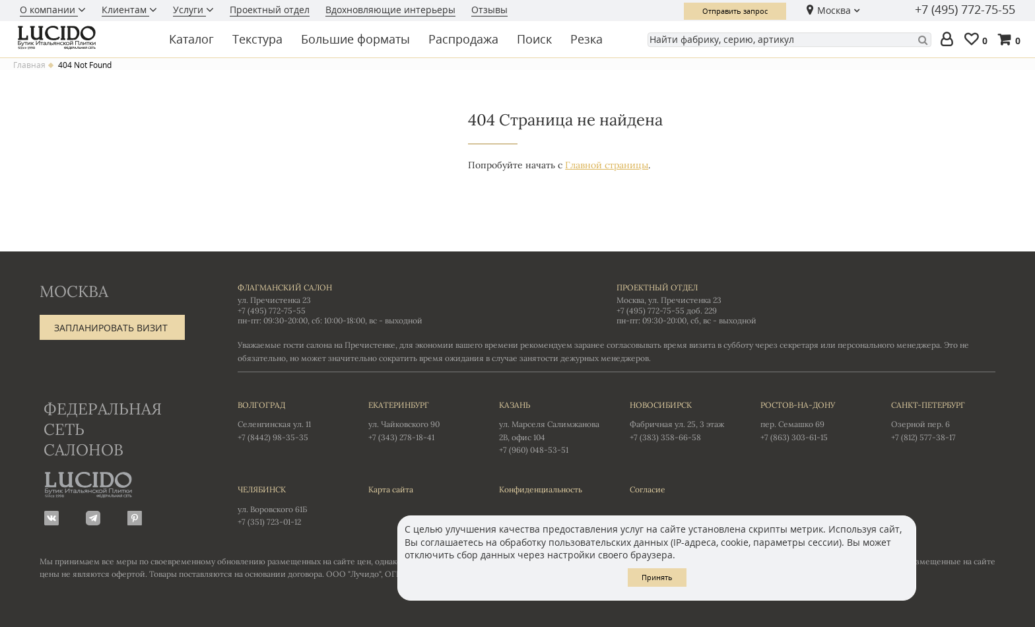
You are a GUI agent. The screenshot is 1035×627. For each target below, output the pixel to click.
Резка (586, 39)
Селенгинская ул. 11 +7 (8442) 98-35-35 (290, 420)
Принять (657, 577)
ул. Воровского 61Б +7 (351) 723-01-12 (290, 505)
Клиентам (125, 9)
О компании (49, 9)
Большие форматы (355, 39)
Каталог (191, 39)
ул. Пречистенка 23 (274, 300)
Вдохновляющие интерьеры (390, 9)
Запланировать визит (111, 327)
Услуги (189, 9)
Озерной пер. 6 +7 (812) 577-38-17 (943, 420)
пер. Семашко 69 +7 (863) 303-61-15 (812, 420)
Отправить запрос (735, 11)
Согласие (647, 489)
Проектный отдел (270, 9)
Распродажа (463, 39)
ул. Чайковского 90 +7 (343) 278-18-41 (420, 420)
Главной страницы (606, 165)
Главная (29, 65)
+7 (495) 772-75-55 (965, 9)
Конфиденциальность (540, 489)
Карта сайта (390, 489)
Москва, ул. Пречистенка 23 (669, 300)
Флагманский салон (285, 287)
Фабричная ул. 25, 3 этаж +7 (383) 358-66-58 (682, 420)
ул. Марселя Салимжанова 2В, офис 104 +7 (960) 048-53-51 (551, 427)
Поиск (534, 39)
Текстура (257, 39)
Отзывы (489, 9)
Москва (834, 10)
